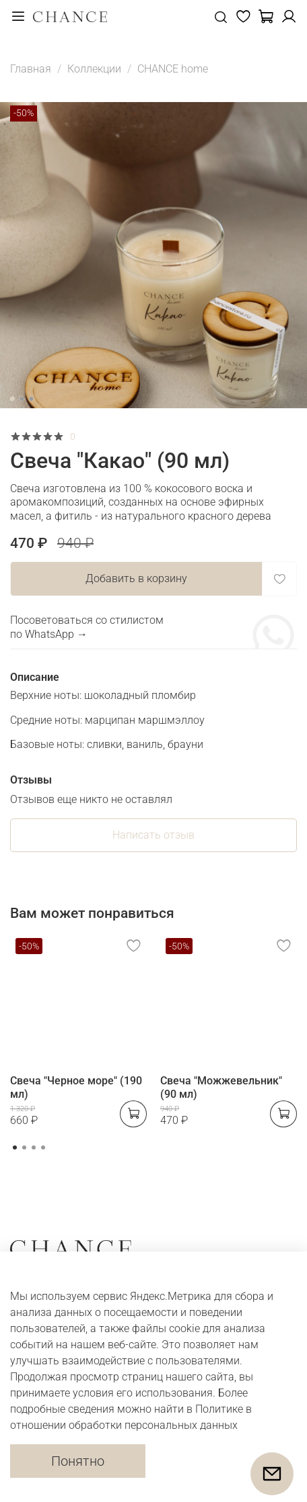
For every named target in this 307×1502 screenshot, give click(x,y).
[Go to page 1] (15, 1147)
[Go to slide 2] (22, 399)
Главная (30, 68)
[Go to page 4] (43, 1147)
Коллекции (94, 68)
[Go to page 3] (34, 1147)
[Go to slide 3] (31, 399)
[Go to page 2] (24, 1147)
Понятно (77, 1461)
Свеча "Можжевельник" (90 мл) (221, 1087)
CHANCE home (172, 68)
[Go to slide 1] (12, 399)
